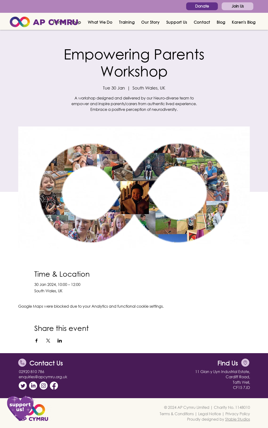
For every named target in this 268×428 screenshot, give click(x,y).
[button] (100, 22)
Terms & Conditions (177, 413)
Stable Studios (237, 419)
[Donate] (202, 6)
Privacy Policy (237, 413)
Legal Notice (209, 413)
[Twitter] (23, 386)
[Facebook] (54, 386)
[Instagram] (44, 386)
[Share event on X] (48, 340)
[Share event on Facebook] (36, 340)
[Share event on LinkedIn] (59, 340)
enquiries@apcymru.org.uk (43, 376)
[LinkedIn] (33, 386)
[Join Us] (237, 6)
